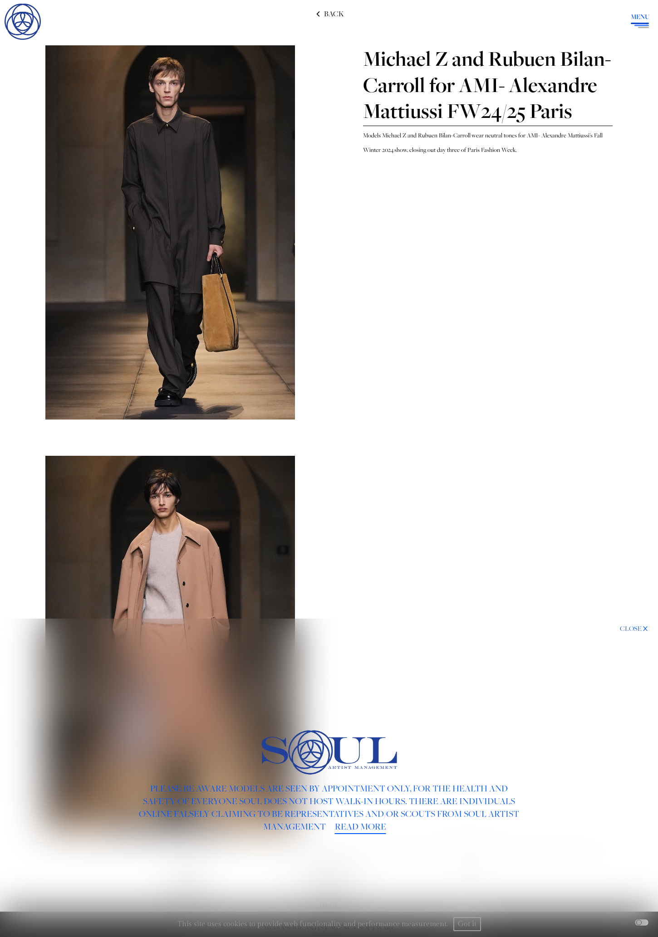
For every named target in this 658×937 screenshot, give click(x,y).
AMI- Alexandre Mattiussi (558, 135)
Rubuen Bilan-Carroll (444, 135)
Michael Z (394, 135)
